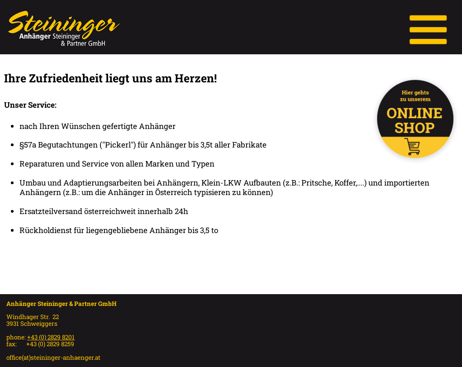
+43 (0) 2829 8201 (51, 337)
